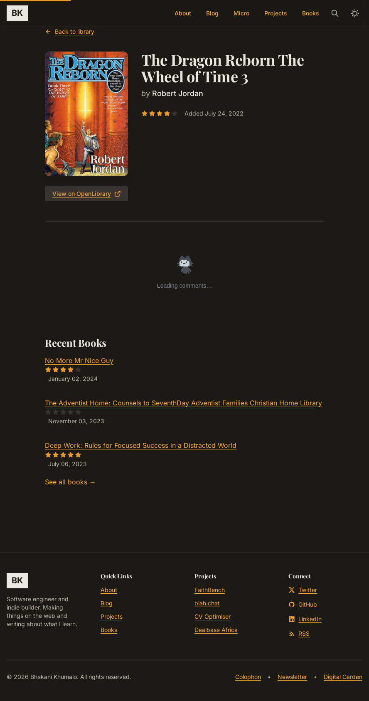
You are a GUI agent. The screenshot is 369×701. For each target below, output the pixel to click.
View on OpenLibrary (86, 193)
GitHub (302, 604)
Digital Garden (343, 676)
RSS (299, 633)
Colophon (248, 676)
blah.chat (207, 603)
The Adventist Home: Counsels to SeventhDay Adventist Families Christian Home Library (183, 403)
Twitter (302, 589)
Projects (275, 13)
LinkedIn (305, 618)
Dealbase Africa (216, 629)
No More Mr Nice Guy (79, 360)
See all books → (70, 482)
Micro (241, 13)
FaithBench (209, 589)
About (183, 13)
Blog (212, 13)
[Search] (334, 13)
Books (310, 13)
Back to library (69, 31)
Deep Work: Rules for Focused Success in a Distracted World (140, 445)
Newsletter (292, 676)
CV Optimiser (212, 616)
